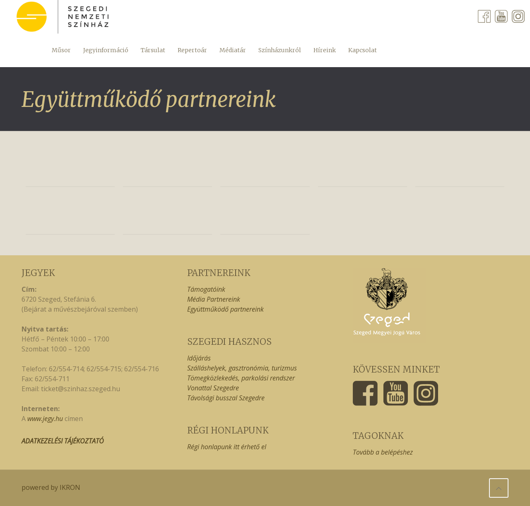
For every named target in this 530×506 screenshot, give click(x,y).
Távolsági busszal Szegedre (226, 397)
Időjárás (199, 358)
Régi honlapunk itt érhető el (226, 446)
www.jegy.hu (45, 418)
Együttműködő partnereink (225, 309)
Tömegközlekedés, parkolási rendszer (241, 378)
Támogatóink (206, 289)
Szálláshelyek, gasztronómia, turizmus (242, 368)
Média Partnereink (213, 299)
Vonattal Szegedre (213, 387)
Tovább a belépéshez (383, 452)
